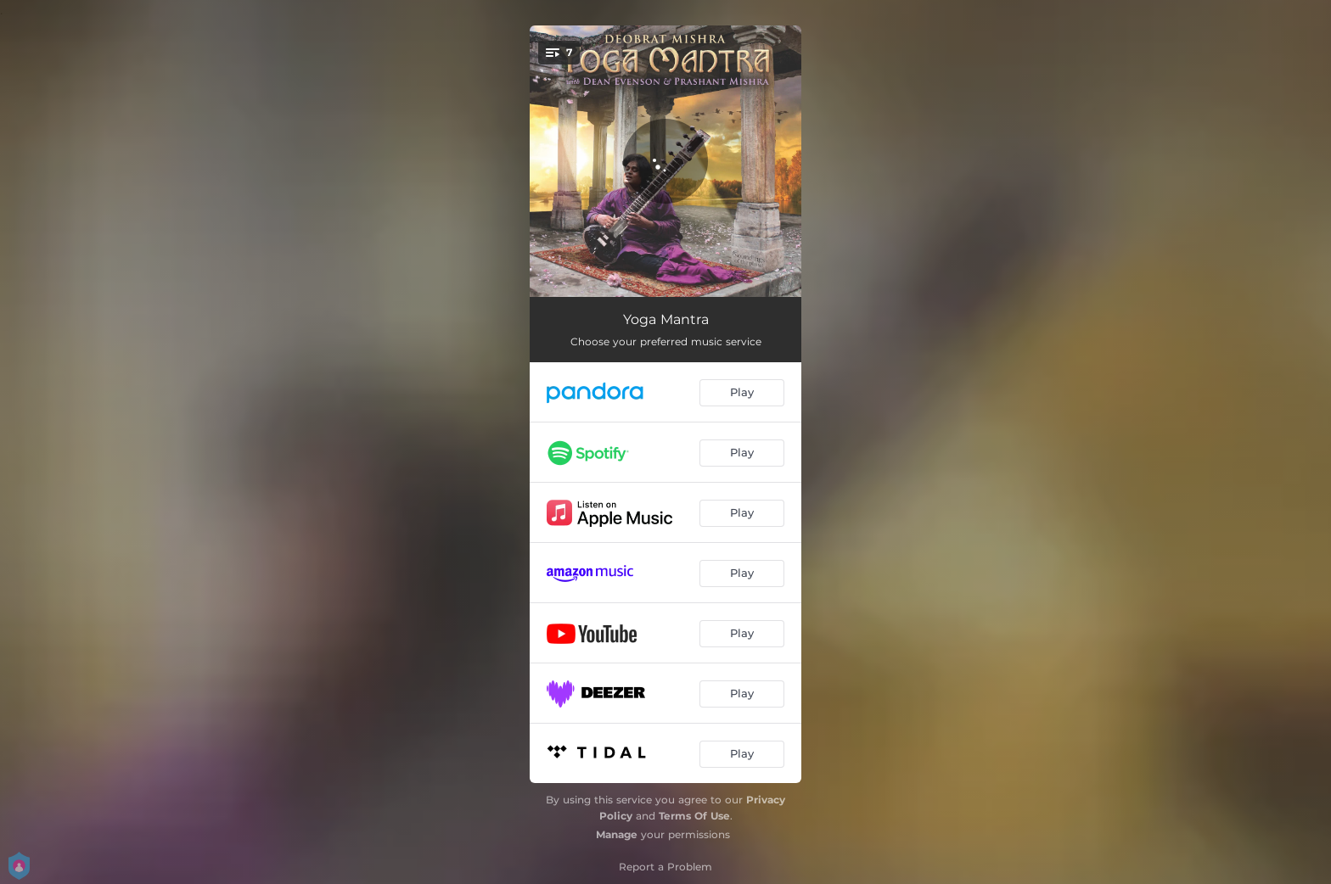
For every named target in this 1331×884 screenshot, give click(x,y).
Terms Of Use (694, 815)
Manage (616, 834)
